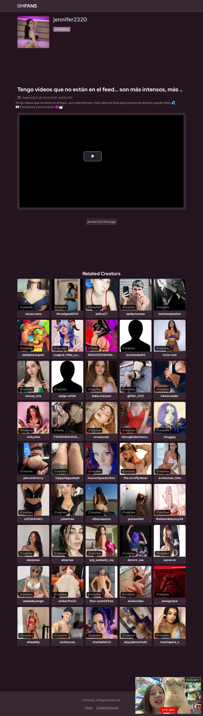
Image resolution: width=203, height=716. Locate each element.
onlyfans (63, 29)
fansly (94, 348)
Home (89, 707)
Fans (27, 6)
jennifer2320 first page (101, 222)
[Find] (182, 6)
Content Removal (107, 707)
